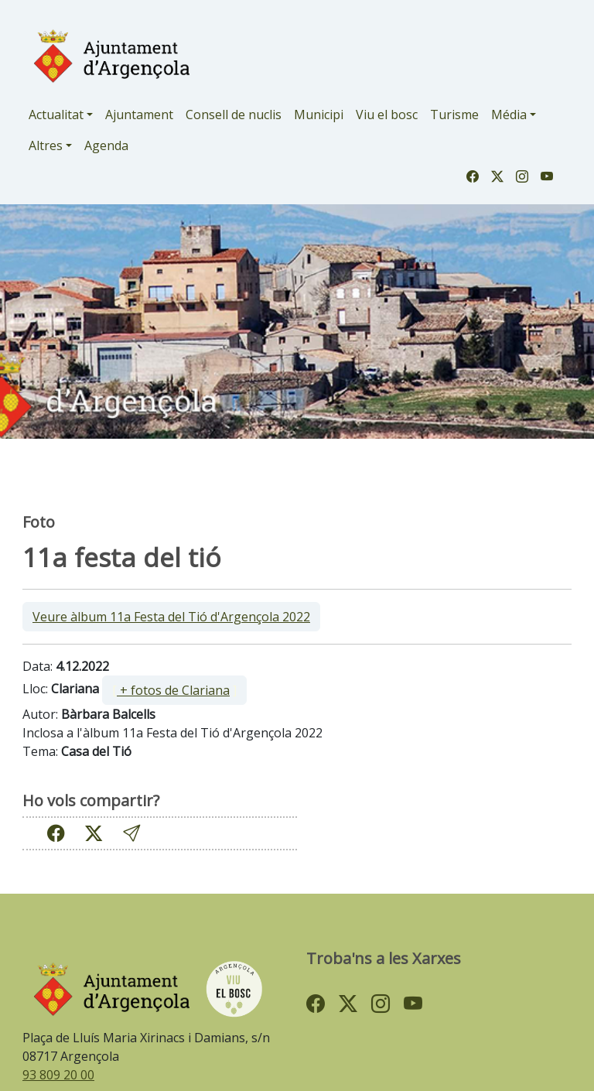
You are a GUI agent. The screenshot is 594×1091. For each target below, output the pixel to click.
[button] (131, 833)
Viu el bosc (387, 114)
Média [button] (509, 114)
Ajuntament (139, 114)
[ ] (174, 690)
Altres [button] (46, 145)
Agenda (106, 145)
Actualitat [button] (56, 114)
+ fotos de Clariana (173, 690)
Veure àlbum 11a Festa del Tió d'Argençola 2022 (171, 616)
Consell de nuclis (234, 114)
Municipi (318, 114)
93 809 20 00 (58, 1074)
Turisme (454, 114)
